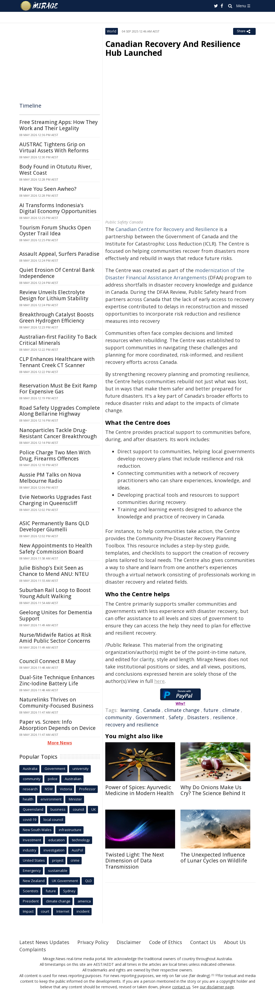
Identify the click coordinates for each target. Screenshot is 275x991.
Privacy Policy (92, 942)
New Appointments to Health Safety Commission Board (55, 548)
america (84, 901)
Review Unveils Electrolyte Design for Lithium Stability (53, 295)
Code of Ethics (165, 942)
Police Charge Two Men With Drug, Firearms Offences (55, 455)
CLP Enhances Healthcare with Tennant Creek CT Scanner (57, 362)
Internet (62, 911)
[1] (212, 975)
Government (150, 717)
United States (34, 860)
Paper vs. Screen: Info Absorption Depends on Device (57, 725)
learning (129, 710)
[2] (216, 975)
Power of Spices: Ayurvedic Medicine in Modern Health (139, 790)
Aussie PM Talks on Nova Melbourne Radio (50, 477)
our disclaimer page (217, 986)
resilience (224, 717)
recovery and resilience (131, 724)
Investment (32, 840)
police (52, 778)
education (56, 840)
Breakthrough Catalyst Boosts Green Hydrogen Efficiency (56, 317)
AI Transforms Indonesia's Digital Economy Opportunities (57, 208)
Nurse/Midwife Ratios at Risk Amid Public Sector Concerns (55, 638)
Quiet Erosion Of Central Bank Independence (57, 273)
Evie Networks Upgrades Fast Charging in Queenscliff (55, 500)
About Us (235, 942)
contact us (181, 986)
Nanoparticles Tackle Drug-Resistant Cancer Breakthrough (58, 433)
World (111, 31)
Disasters (198, 717)
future (211, 710)
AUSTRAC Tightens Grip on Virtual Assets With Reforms (54, 147)
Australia (30, 768)
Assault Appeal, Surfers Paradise (59, 253)
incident (83, 911)
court (45, 911)
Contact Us (203, 942)
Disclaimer (129, 942)
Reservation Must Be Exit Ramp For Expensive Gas (58, 388)
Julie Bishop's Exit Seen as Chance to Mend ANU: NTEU (54, 570)
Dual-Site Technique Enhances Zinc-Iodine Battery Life (57, 680)
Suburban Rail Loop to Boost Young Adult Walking (55, 593)
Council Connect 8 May (47, 661)
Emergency (32, 870)
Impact (28, 911)
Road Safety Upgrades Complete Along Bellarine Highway (59, 411)
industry (29, 850)
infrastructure (70, 829)
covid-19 (29, 819)
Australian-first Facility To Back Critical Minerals (58, 339)
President (31, 901)
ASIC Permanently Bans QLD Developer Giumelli (54, 526)
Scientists (30, 890)
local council (53, 819)
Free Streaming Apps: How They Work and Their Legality (58, 125)
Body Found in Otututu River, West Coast (55, 169)
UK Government (65, 880)
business (58, 809)
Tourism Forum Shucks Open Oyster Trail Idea (55, 230)
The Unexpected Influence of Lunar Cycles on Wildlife (213, 857)
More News (60, 743)
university (81, 768)
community (118, 717)
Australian (73, 778)
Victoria (66, 789)
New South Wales (37, 829)
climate (231, 710)
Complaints (32, 949)
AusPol (77, 850)
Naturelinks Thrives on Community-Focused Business (56, 702)
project (57, 860)
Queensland (33, 809)
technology (81, 840)
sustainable (57, 870)
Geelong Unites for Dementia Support (55, 615)
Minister (75, 799)
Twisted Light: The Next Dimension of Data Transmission (134, 861)
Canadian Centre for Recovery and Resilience (166, 229)
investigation (54, 850)
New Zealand (34, 880)
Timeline (30, 105)
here (159, 681)
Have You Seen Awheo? (47, 188)
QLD (88, 880)
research (30, 789)
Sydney (69, 890)
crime (75, 860)
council (78, 809)
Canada (151, 710)
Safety (176, 717)
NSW (49, 789)
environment (51, 799)
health (28, 799)
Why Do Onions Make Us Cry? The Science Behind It (212, 790)
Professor (87, 789)
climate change (182, 710)
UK (93, 809)
